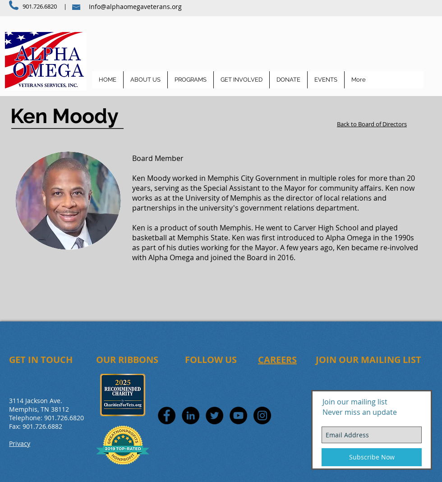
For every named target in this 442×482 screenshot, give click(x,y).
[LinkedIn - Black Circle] (190, 415)
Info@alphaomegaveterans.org (135, 6)
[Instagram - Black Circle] (262, 415)
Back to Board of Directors (372, 124)
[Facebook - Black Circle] (166, 415)
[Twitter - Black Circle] (214, 415)
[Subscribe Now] (372, 457)
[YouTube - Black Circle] (238, 415)
